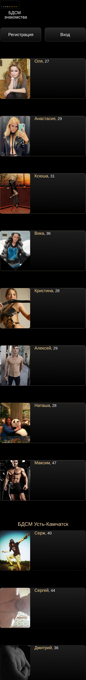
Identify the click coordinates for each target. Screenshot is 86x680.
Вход (65, 34)
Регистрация (20, 34)
